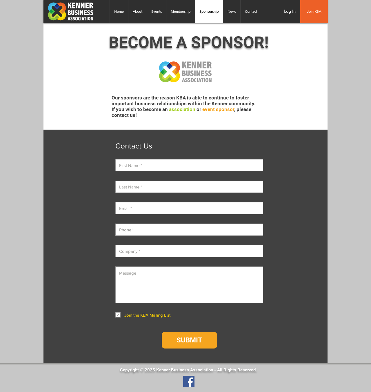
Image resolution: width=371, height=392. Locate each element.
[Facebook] (188, 381)
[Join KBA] (314, 11)
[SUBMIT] (189, 340)
